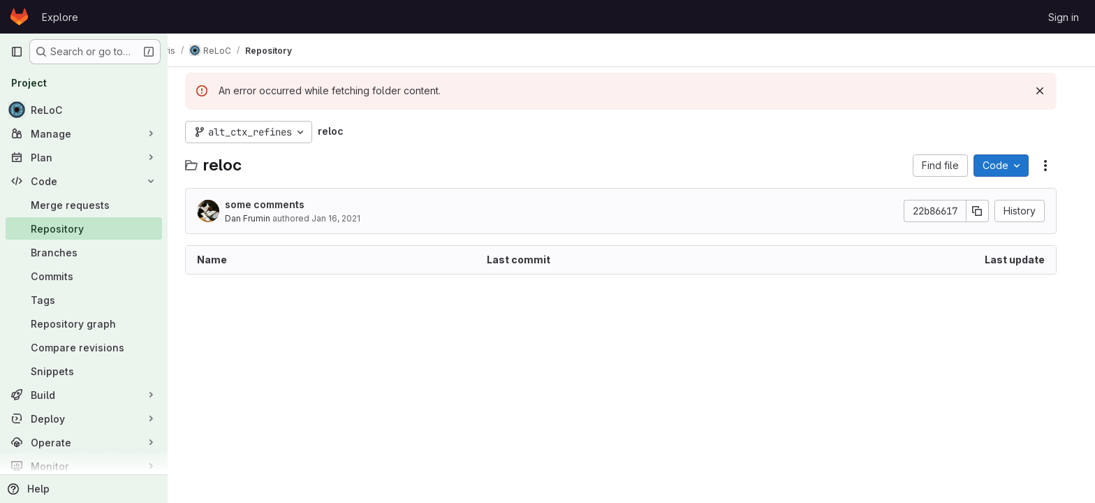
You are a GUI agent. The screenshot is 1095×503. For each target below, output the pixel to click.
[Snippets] (84, 371)
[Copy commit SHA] (988, 211)
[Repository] (84, 228)
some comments (275, 204)
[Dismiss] (1050, 90)
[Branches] (84, 252)
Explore (60, 17)
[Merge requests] (84, 205)
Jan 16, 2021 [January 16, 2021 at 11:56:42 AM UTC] (346, 218)
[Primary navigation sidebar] (17, 52)
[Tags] (84, 300)
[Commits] (84, 276)
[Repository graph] (84, 323)
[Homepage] (19, 17)
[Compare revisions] (84, 347)
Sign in (1063, 17)
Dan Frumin (258, 218)
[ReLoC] (84, 110)
